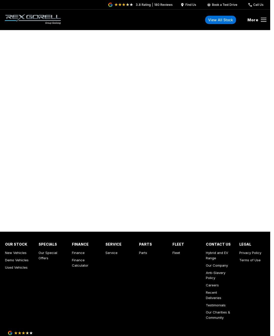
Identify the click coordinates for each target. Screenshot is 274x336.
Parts (143, 253)
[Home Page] (33, 19)
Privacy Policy (250, 253)
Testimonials (216, 305)
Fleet (176, 253)
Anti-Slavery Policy (215, 275)
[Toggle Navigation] (256, 20)
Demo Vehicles (17, 260)
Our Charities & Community (218, 315)
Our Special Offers (47, 255)
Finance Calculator (80, 262)
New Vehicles (16, 253)
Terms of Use (250, 260)
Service (111, 253)
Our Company (217, 265)
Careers (212, 285)
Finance (78, 253)
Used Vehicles (16, 267)
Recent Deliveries (213, 295)
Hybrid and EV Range (217, 255)
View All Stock (220, 20)
